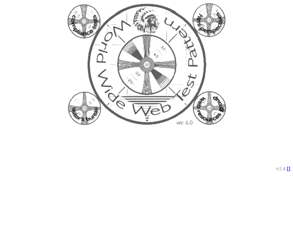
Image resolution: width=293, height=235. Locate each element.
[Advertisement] (147, 146)
